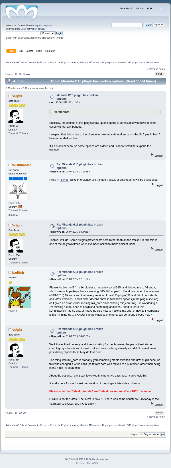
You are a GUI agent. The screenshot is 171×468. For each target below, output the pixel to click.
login (37, 25)
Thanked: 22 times (18, 210)
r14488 (64, 179)
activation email (35, 28)
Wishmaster (21, 165)
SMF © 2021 (85, 459)
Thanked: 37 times (18, 133)
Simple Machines (100, 459)
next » (162, 69)
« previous (152, 69)
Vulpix (17, 96)
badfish (18, 272)
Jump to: (134, 434)
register (47, 25)
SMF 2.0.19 (71, 459)
